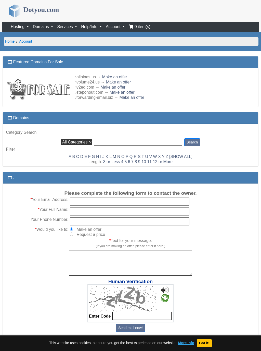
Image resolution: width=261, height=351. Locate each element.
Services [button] (65, 27)
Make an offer (114, 77)
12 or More (163, 162)
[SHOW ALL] (180, 156)
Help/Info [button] (89, 27)
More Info (186, 343)
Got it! (204, 343)
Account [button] (114, 27)
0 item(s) (139, 27)
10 (143, 162)
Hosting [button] (18, 27)
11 (149, 162)
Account (25, 41)
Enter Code (100, 316)
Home (10, 41)
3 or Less (111, 162)
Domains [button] (41, 27)
